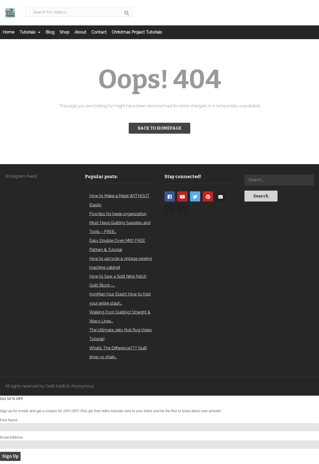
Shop (64, 32)
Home (8, 32)
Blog (50, 32)
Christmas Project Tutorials (137, 32)
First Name (8, 420)
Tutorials (29, 32)
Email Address (11, 437)
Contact (99, 32)
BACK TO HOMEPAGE (159, 128)
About (80, 32)
